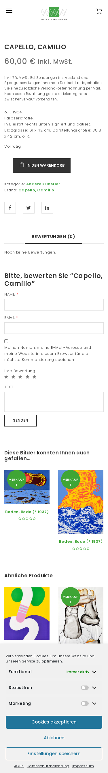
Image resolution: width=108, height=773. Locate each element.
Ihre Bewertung (19, 371)
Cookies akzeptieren (54, 722)
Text (8, 387)
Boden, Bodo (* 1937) (27, 512)
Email (11, 317)
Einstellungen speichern (54, 754)
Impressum (83, 766)
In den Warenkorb (45, 165)
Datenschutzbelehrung (48, 766)
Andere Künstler (43, 184)
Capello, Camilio (36, 190)
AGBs (19, 766)
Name (11, 294)
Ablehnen (54, 738)
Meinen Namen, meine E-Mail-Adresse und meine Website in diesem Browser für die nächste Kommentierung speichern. (47, 353)
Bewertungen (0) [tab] (53, 236)
